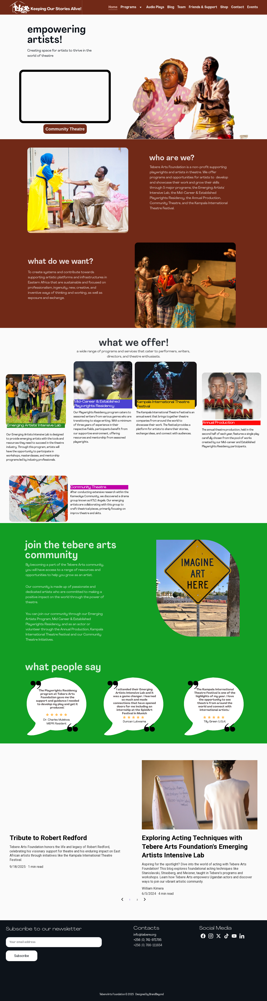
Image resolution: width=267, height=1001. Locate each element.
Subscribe (21, 956)
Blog (170, 7)
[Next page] (145, 900)
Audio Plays (155, 7)
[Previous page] (122, 900)
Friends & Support (203, 7)
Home (112, 7)
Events (252, 7)
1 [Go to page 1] (129, 899)
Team (181, 7)
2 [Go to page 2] (137, 899)
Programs (128, 7)
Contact (237, 7)
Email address (17, 934)
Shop (224, 7)
